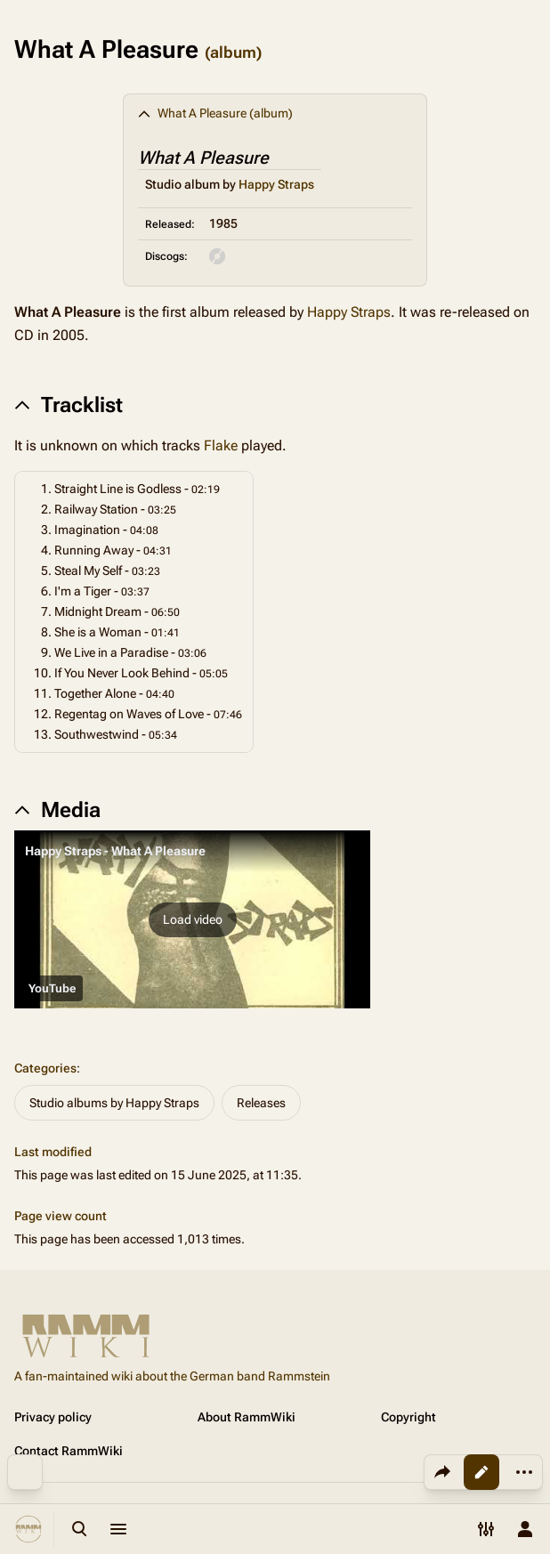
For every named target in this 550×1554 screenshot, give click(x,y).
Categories (45, 1068)
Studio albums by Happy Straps (114, 1103)
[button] (192, 919)
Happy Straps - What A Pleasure (115, 851)
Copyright (408, 1417)
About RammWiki (246, 1417)
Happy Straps (276, 184)
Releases (261, 1103)
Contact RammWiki (68, 1451)
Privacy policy (53, 1417)
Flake (221, 445)
